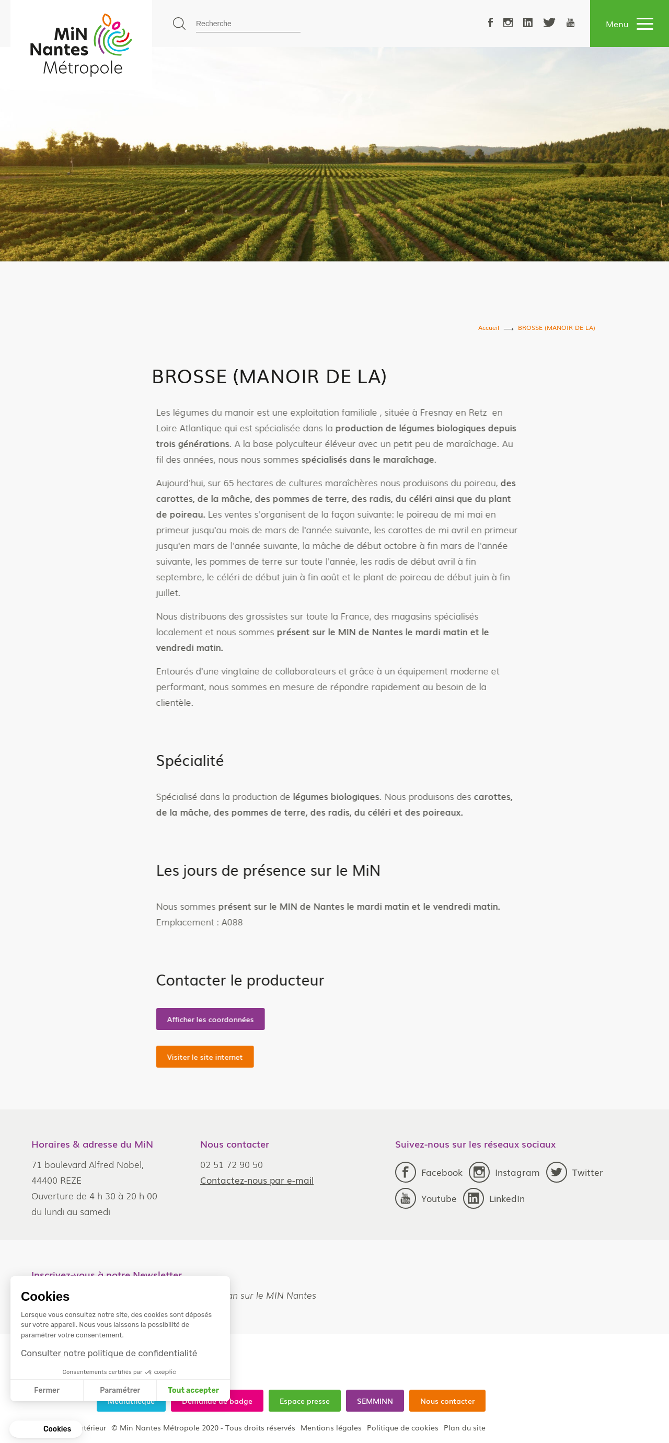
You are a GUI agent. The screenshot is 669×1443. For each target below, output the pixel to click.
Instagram (504, 1172)
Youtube (426, 1198)
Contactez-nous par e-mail (257, 1179)
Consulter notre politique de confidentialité (109, 1353)
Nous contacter (447, 1400)
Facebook (429, 1172)
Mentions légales (331, 1427)
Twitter (574, 1172)
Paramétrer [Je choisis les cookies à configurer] (120, 1390)
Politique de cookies (403, 1427)
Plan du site (465, 1427)
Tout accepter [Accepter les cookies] (193, 1390)
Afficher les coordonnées (299, 1019)
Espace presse (305, 1400)
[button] (46, 1429)
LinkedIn (494, 1198)
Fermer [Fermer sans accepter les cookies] (47, 1390)
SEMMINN (375, 1400)
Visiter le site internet (294, 1056)
